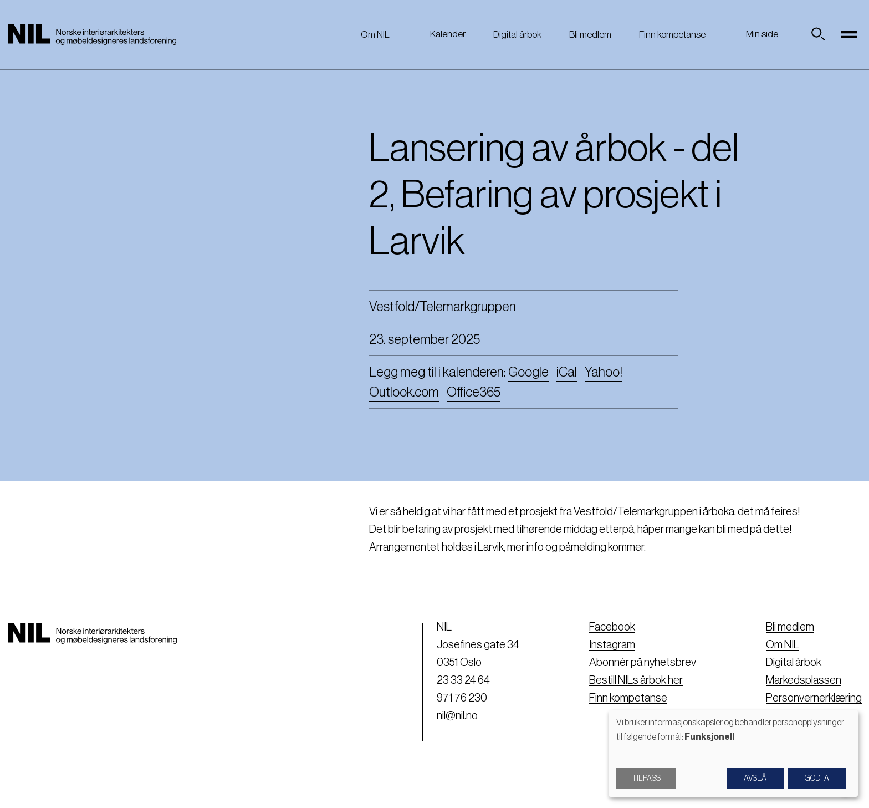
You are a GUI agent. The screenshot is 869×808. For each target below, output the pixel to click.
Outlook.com (404, 392)
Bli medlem (590, 34)
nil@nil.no (457, 715)
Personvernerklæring (814, 698)
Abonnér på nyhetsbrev (642, 662)
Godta (817, 778)
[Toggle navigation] (849, 34)
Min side (762, 34)
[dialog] (733, 753)
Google (528, 372)
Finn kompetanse (672, 34)
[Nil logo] (92, 34)
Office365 (473, 392)
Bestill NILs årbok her (636, 680)
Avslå (755, 778)
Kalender (448, 34)
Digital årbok (517, 34)
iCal (566, 372)
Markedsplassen (803, 680)
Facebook (612, 627)
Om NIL (375, 34)
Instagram (612, 645)
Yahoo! (603, 372)
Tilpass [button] (646, 778)
